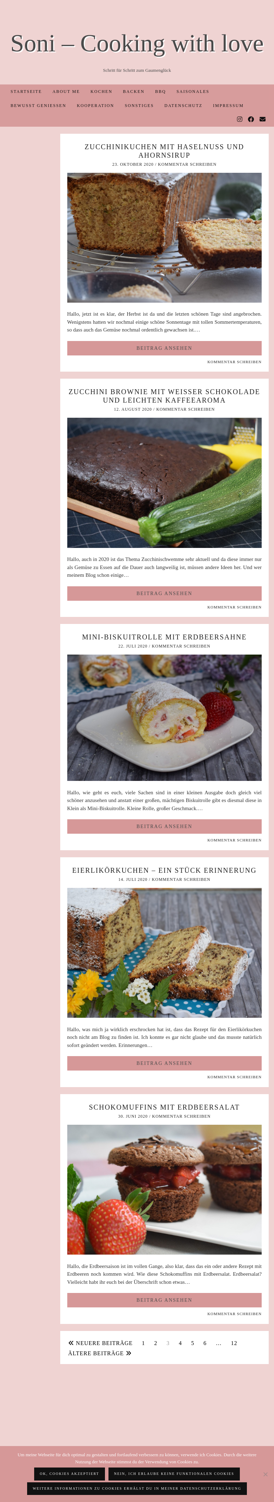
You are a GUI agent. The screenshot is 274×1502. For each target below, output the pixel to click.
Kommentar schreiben (187, 164)
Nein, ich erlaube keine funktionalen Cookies (174, 1474)
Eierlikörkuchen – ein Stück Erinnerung (164, 870)
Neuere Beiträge (100, 1343)
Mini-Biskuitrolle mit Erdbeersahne (164, 637)
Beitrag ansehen (164, 348)
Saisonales (192, 91)
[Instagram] (240, 120)
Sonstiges (139, 105)
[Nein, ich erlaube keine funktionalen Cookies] (265, 1474)
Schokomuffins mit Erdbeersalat (164, 1107)
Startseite (26, 91)
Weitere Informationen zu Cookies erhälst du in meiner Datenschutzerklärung (137, 1488)
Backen (133, 91)
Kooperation (95, 105)
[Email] (263, 120)
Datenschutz (183, 105)
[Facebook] (251, 120)
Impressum (228, 105)
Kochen (101, 91)
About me (66, 91)
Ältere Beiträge (100, 1353)
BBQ (160, 91)
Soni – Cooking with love (136, 43)
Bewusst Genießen (38, 105)
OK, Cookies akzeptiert (69, 1474)
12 (234, 1343)
